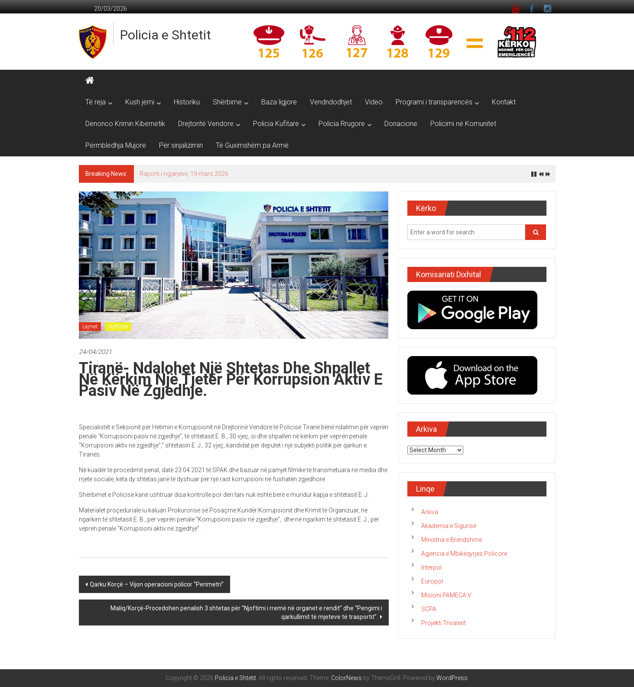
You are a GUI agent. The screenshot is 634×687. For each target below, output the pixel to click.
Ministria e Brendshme (451, 539)
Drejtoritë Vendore (206, 124)
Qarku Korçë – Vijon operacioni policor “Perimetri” (157, 584)
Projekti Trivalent (443, 622)
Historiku (187, 102)
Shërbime (227, 102)
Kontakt (504, 102)
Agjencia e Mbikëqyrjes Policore (464, 553)
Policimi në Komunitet (463, 124)
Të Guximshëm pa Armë (252, 145)
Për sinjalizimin (181, 145)
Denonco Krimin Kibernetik (125, 124)
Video (374, 102)
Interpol (431, 567)
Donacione (400, 124)
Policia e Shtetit (165, 34)
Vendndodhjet (331, 102)
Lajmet (90, 327)
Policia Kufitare (276, 124)
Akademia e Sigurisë (448, 525)
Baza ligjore (279, 102)
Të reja (95, 102)
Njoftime (118, 327)
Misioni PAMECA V (446, 595)
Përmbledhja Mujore (115, 145)
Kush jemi (139, 102)
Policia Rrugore (342, 124)
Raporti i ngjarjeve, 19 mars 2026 (184, 173)
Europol (432, 581)
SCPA (428, 609)
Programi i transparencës (434, 102)
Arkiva (429, 512)
